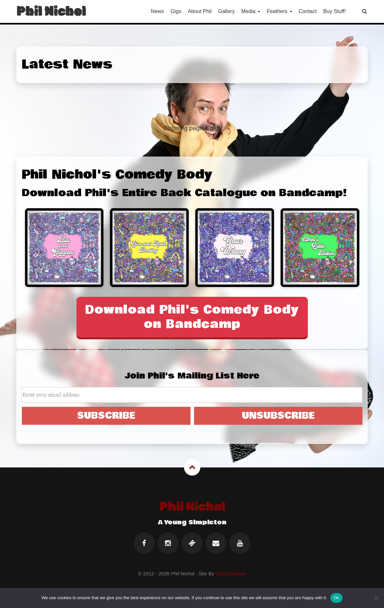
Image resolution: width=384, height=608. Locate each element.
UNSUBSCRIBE (278, 415)
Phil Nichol (51, 11)
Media (250, 11)
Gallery (226, 11)
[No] (376, 598)
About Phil (200, 11)
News (157, 11)
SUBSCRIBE (106, 415)
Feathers (279, 11)
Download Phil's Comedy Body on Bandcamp (192, 317)
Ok (336, 597)
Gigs (176, 11)
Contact (308, 11)
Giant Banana (231, 573)
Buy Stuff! (334, 11)
